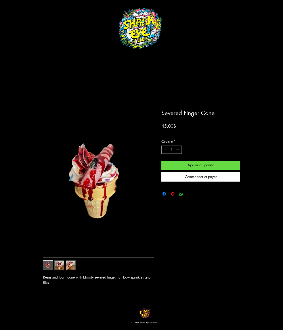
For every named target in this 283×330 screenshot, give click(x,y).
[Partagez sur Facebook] (164, 194)
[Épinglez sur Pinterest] (172, 194)
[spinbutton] (172, 150)
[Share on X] (189, 194)
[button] (246, 10)
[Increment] (178, 150)
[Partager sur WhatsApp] (181, 194)
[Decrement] (165, 150)
